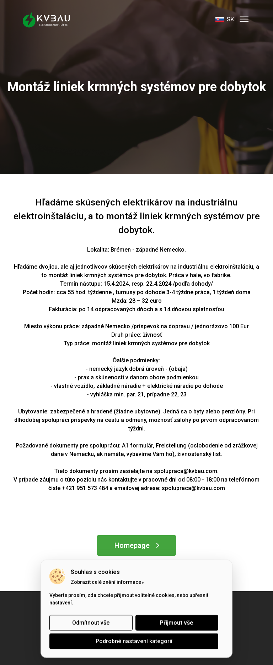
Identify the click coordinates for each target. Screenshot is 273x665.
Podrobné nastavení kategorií (134, 641)
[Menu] (244, 20)
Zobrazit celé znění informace (106, 582)
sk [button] (224, 19)
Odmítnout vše (90, 622)
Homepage (132, 545)
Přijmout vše (176, 622)
